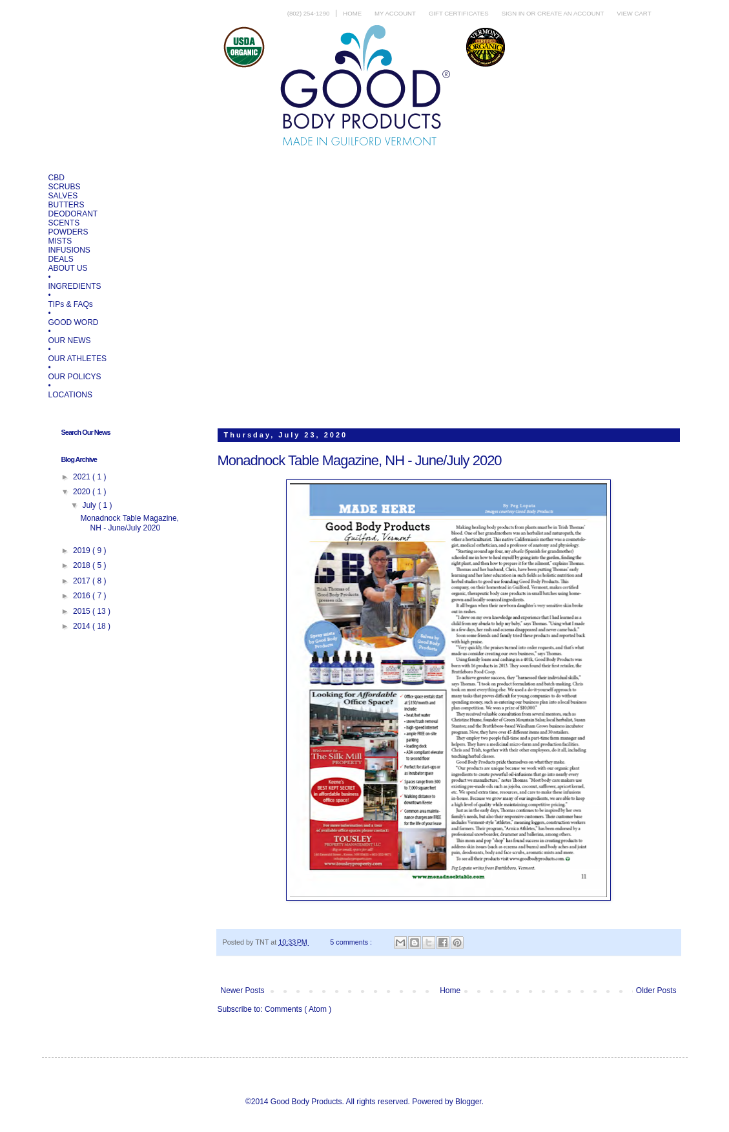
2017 (82, 580)
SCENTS (64, 222)
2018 (82, 565)
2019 (82, 550)
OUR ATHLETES (77, 358)
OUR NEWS (69, 340)
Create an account (570, 13)
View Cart (634, 13)
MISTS (60, 241)
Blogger (468, 1101)
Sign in (514, 13)
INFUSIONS (69, 250)
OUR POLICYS (74, 376)
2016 (82, 595)
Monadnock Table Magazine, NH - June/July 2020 (360, 460)
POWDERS (68, 231)
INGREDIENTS (74, 286)
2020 (82, 491)
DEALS (61, 259)
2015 (82, 611)
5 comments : (352, 942)
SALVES (63, 195)
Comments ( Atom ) (298, 1009)
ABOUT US (68, 268)
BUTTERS (66, 204)
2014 (82, 626)
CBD (56, 177)
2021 (82, 476)
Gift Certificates (459, 13)
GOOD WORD (73, 322)
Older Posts (656, 990)
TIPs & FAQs (70, 304)
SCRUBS (64, 186)
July (90, 505)
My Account (395, 13)
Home (352, 13)
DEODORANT (73, 213)
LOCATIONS (70, 394)
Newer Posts (243, 990)
